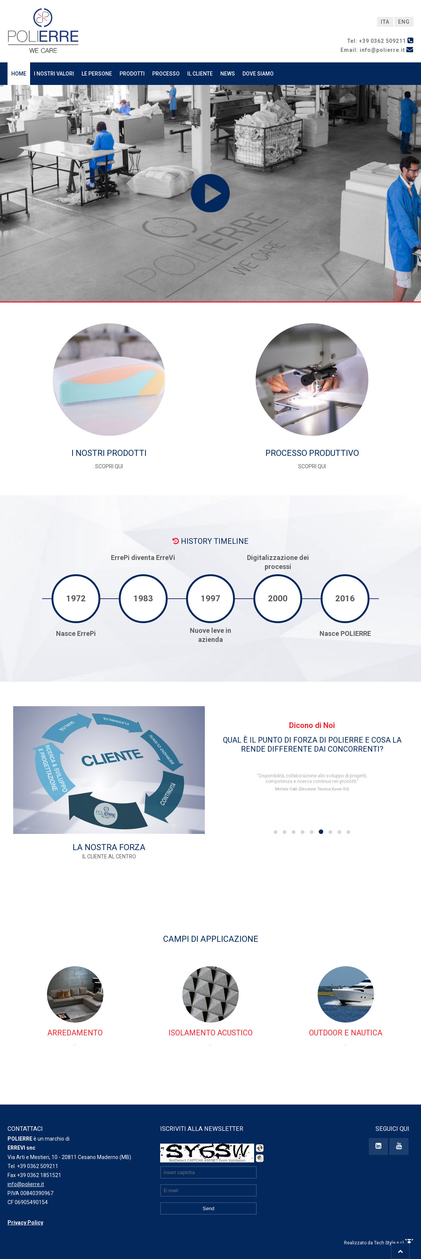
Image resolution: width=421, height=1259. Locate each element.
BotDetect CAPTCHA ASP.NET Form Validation (207, 1160)
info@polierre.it (26, 1184)
